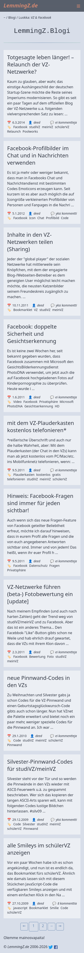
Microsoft (66, 401)
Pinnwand (14, 745)
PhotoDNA (15, 406)
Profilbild (52, 218)
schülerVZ (62, 127)
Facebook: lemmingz (56, 947)
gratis (56, 474)
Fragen (54, 565)
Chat (40, 218)
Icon (32, 218)
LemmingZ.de (21, 5)
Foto (50, 656)
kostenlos (43, 474)
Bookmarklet (22, 310)
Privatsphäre (48, 401)
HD (57, 406)
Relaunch (14, 131)
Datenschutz (38, 565)
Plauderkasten (23, 474)
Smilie (54, 908)
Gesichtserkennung (38, 406)
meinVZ (47, 127)
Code (65, 218)
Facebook (20, 127)
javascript (20, 908)
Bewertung (37, 656)
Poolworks (30, 131)
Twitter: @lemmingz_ (50, 947)
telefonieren (16, 479)
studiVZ (34, 127)
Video (17, 401)
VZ (36, 310)
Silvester (29, 824)
